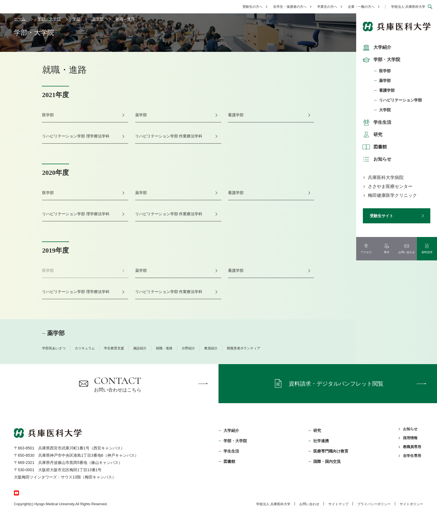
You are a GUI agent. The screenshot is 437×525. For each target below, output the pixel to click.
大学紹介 (376, 47)
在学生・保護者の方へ (290, 7)
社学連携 (321, 441)
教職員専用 (412, 447)
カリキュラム (85, 348)
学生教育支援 (114, 348)
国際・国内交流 (327, 461)
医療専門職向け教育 (330, 451)
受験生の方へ (252, 7)
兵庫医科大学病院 (386, 177)
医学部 (385, 71)
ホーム (20, 19)
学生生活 (376, 122)
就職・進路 (164, 348)
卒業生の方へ (327, 7)
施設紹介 (140, 348)
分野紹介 (188, 348)
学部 (76, 19)
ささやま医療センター (390, 186)
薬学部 (385, 80)
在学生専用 (412, 456)
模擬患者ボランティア (243, 348)
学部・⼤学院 (235, 441)
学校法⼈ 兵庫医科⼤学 (273, 504)
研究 (371, 135)
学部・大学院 (380, 60)
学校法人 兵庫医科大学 (408, 7)
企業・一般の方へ (361, 7)
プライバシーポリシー (374, 504)
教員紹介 (211, 348)
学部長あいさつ (53, 348)
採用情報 (410, 438)
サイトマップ (338, 504)
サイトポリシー (411, 504)
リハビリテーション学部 (400, 100)
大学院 (385, 110)
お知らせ (376, 159)
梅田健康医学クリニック (392, 195)
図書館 (374, 147)
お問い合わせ (309, 504)
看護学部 (387, 90)
